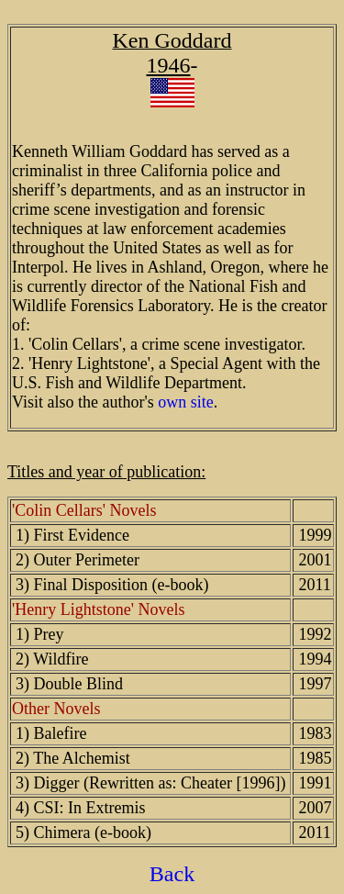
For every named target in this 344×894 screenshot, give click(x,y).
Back (172, 874)
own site (186, 402)
